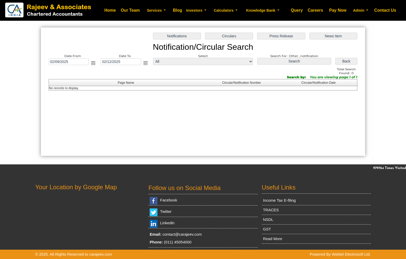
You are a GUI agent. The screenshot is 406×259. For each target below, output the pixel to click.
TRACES (271, 210)
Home (110, 10)
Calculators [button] (224, 10)
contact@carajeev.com (182, 234)
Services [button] (155, 10)
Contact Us (385, 10)
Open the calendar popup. (93, 63)
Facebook (168, 200)
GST (267, 229)
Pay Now (337, 10)
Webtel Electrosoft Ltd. (351, 254)
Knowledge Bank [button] (261, 10)
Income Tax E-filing (279, 200)
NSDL (268, 219)
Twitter (165, 211)
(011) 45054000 (177, 242)
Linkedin (167, 223)
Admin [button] (359, 10)
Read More (272, 238)
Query (297, 10)
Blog (177, 10)
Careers (315, 10)
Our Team (130, 10)
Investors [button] (194, 10)
